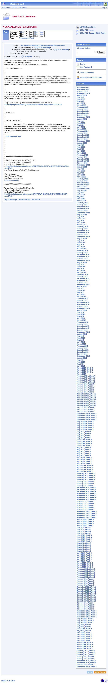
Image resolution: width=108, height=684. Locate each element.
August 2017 (82, 286)
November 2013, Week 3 (86, 402)
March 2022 (81, 177)
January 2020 (82, 229)
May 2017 (80, 292)
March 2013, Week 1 (85, 472)
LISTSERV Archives (88, 27)
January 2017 (82, 300)
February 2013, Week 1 (86, 480)
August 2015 (82, 334)
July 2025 (80, 97)
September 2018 (83, 261)
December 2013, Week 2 (86, 396)
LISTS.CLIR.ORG (8, 681)
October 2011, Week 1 (85, 609)
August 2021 (82, 191)
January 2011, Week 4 (85, 659)
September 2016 (83, 308)
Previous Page (25, 200)
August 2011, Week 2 (85, 621)
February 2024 (82, 131)
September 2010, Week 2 (87, 667)
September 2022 (83, 165)
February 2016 (82, 322)
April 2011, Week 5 (84, 633)
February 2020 (82, 227)
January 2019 (82, 253)
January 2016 (82, 324)
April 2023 (81, 151)
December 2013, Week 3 (86, 394)
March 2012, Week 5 (85, 563)
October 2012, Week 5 (85, 501)
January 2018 (82, 276)
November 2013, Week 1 (86, 406)
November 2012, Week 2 (86, 497)
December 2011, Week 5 (86, 587)
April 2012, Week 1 (84, 561)
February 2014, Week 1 (86, 382)
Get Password (86, 67)
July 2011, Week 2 (84, 627)
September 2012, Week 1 (87, 517)
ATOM (90, 672)
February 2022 (82, 179)
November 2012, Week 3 (86, 495)
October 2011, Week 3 (85, 605)
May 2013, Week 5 (84, 448)
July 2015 (80, 336)
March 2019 (81, 249)
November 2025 (83, 89)
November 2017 (83, 280)
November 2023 (83, 137)
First (22, 32)
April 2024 (81, 127)
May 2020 (80, 221)
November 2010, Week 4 (86, 663)
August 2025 (82, 95)
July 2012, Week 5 (84, 527)
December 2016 (83, 302)
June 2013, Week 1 (84, 446)
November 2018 (83, 257)
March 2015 (81, 344)
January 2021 (82, 205)
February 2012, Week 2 (86, 575)
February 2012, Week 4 (86, 571)
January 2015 (82, 348)
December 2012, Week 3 (86, 489)
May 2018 (80, 268)
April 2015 (81, 342)
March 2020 (81, 225)
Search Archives (83, 45)
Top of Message (10, 200)
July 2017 (80, 288)
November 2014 (83, 352)
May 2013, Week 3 (84, 452)
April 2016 (81, 318)
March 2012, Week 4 (85, 565)
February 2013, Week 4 (86, 474)
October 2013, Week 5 (85, 408)
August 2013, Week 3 (85, 426)
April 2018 (81, 270)
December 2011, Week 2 (86, 591)
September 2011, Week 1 (87, 617)
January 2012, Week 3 (85, 581)
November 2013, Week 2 (86, 404)
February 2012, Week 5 (86, 569)
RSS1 (97, 672)
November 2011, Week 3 (86, 597)
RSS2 (103, 672)
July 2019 (80, 241)
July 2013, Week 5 (84, 432)
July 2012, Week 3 (84, 529)
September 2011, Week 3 (87, 613)
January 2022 (82, 181)
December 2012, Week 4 (86, 487)
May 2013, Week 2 (84, 454)
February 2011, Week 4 (86, 651)
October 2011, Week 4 (85, 603)
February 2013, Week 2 (86, 478)
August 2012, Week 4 (85, 521)
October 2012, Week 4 (85, 503)
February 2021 (82, 203)
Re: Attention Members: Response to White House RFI (43, 46)
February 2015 (82, 346)
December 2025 (83, 87)
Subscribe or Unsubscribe (91, 78)
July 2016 (80, 312)
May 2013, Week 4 (84, 450)
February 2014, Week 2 (86, 380)
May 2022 (80, 173)
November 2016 (83, 304)
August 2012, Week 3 (85, 523)
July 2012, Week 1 (84, 533)
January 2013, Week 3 (85, 485)
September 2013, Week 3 (87, 416)
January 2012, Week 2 (85, 583)
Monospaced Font (26, 38)
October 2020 (82, 211)
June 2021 (81, 195)
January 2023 (82, 157)
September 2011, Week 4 (87, 611)
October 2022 (82, 163)
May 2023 (80, 149)
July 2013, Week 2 (84, 438)
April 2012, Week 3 (84, 557)
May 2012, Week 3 (84, 547)
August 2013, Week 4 (85, 424)
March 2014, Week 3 (85, 368)
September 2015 (83, 332)
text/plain (28, 56)
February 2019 (82, 251)
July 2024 (80, 121)
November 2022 (83, 161)
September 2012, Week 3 (87, 513)
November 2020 (83, 209)
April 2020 (81, 223)
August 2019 (82, 239)
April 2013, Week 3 (84, 462)
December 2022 (83, 159)
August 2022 (82, 167)
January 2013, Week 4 (85, 483)
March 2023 (81, 153)
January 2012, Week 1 (85, 585)
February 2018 (82, 274)
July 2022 (80, 169)
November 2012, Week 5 (86, 493)
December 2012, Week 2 (86, 491)
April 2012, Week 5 (84, 553)
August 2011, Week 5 (85, 619)
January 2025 (82, 109)
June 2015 (81, 338)
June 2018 (81, 266)
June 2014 (81, 362)
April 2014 (81, 366)
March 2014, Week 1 (85, 372)
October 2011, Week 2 (85, 607)
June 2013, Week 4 (84, 440)
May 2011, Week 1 (84, 631)
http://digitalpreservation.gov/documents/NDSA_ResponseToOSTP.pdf (33, 105)
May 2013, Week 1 (84, 456)
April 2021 (81, 199)
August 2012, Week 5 (85, 519)
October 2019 (82, 235)
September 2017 (83, 284)
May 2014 (80, 364)
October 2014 (82, 354)
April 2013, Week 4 (84, 460)
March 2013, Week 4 (85, 466)
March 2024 (81, 129)
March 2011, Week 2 (85, 647)
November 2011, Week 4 (86, 595)
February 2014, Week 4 (86, 376)
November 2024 (83, 113)
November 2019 (83, 233)
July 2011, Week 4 (84, 625)
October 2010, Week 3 (85, 665)
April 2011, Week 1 (84, 641)
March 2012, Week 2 (85, 567)
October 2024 (82, 115)
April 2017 (81, 294)
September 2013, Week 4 (87, 414)
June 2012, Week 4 (84, 535)
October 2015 (82, 330)
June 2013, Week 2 (84, 444)
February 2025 (82, 107)
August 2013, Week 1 (85, 430)
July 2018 (80, 264)
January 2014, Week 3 (85, 388)
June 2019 (81, 243)
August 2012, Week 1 (85, 525)
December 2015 (83, 326)
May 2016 (80, 316)
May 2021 (80, 197)
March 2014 (81, 374)
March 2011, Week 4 (85, 643)
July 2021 (80, 193)
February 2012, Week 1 (86, 577)
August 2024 (82, 119)
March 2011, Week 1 (85, 649)
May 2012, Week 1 (84, 551)
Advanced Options (83, 48)
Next (36, 32)
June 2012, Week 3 (84, 537)
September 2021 (83, 189)
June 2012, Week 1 (84, 541)
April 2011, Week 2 (84, 639)
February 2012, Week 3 (86, 573)
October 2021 (82, 187)
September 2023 (83, 141)
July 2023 (80, 145)
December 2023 (83, 135)
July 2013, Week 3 (84, 436)
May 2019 (80, 245)
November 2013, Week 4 (86, 400)
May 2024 (80, 125)
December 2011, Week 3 (86, 589)
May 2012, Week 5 (84, 543)
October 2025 (82, 91)
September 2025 (83, 93)
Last (42, 32)
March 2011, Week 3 (85, 645)
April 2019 (81, 247)
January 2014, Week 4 (85, 386)
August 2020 (82, 215)
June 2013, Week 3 (84, 442)
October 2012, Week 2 (85, 507)
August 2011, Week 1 (85, 623)
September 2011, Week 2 (87, 615)
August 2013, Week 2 (85, 428)
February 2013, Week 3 (86, 476)
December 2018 (83, 255)
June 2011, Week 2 (84, 629)
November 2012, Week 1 (86, 499)
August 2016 (82, 310)
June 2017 (81, 290)
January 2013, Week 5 (85, 481)
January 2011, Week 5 (85, 657)
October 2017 (82, 282)
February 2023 (82, 155)
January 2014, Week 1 (85, 392)
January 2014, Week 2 (85, 390)
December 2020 (83, 207)
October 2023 (82, 139)
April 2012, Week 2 (84, 559)
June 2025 (81, 99)
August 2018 (82, 263)
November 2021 (83, 185)
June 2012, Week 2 (84, 539)
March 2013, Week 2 (85, 470)
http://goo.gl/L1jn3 (13, 136)
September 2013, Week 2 (87, 418)
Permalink (36, 200)
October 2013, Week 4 (85, 410)
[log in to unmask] (42, 47)
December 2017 (83, 278)
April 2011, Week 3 (84, 637)
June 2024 (81, 123)
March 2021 (81, 201)
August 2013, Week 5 (85, 422)
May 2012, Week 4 (84, 545)
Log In (82, 64)
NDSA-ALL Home (87, 30)
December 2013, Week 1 (86, 398)
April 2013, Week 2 (84, 464)
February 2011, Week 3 (86, 653)
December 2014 (83, 350)
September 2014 (83, 356)
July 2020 (80, 217)
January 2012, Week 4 (85, 579)
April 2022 (81, 175)
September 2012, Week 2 (87, 515)
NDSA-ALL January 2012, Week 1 (93, 33)
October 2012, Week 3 (85, 505)
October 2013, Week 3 (85, 412)
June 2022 (81, 171)
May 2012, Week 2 (84, 549)
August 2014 (82, 358)
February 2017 (82, 298)
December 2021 (83, 183)
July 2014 (80, 360)
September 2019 (83, 237)
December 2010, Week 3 (86, 661)
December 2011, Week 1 (86, 593)
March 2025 (81, 105)
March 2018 (81, 272)
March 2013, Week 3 (85, 468)
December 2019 (83, 231)
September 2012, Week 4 (87, 511)
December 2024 (83, 111)
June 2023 (81, 147)
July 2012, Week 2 (84, 531)
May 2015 (80, 340)
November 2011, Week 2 (86, 599)
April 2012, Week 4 (84, 555)
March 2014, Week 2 (85, 370)
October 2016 (82, 306)
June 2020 (81, 219)
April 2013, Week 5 (84, 458)
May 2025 (80, 101)
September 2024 (83, 117)
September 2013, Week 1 (87, 420)
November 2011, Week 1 (86, 601)
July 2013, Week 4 (84, 434)
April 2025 (81, 103)
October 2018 (82, 259)
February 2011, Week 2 (86, 655)
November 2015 (83, 328)
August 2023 (82, 143)
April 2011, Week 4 (84, 635)
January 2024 (82, 133)
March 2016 (81, 320)
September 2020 (83, 213)
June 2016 (81, 314)
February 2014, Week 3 (86, 378)
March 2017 (81, 296)
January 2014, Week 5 (85, 384)
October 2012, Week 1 (85, 509)
